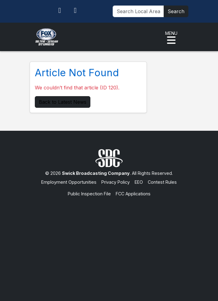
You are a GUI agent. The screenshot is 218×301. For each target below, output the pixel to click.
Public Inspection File (89, 193)
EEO (139, 182)
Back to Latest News (62, 102)
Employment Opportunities (68, 182)
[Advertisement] (109, 243)
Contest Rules (162, 182)
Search (176, 11)
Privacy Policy (115, 182)
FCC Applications (133, 193)
